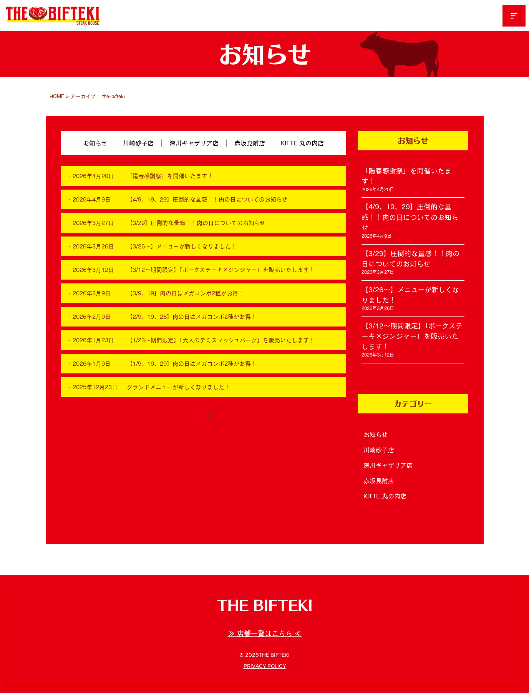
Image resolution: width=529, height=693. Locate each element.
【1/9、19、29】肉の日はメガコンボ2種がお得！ (192, 363)
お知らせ (95, 143)
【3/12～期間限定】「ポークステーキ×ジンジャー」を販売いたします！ (221, 270)
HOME (57, 96)
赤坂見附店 (249, 143)
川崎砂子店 (138, 143)
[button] (514, 16)
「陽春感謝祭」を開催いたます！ (170, 176)
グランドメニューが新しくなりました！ (178, 387)
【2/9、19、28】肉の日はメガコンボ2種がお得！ (192, 317)
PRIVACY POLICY (265, 666)
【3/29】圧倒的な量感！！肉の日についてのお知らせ (196, 223)
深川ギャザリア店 (194, 143)
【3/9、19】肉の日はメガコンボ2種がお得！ (185, 293)
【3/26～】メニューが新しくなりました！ (182, 246)
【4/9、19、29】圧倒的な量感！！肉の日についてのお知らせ (207, 199)
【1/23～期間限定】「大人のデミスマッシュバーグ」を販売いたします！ (221, 340)
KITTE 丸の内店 (302, 143)
